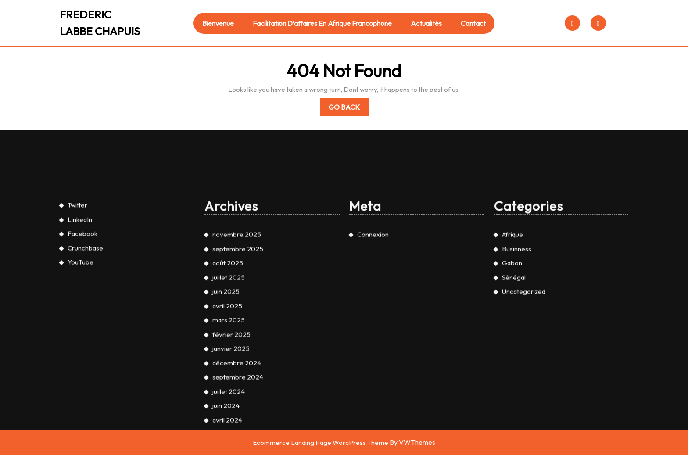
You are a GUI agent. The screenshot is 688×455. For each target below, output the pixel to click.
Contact (473, 23)
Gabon (512, 358)
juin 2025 (226, 387)
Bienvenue (218, 23)
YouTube (80, 357)
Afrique (512, 330)
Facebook (82, 329)
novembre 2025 (236, 330)
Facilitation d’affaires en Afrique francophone (322, 23)
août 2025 (227, 358)
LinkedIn (80, 315)
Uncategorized (523, 387)
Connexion (373, 330)
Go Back (349, 108)
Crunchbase (85, 343)
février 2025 (231, 430)
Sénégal (514, 373)
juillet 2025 (228, 373)
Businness (516, 344)
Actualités (426, 23)
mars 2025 (228, 415)
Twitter (77, 300)
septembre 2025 (237, 344)
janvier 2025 (231, 444)
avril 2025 (227, 401)
